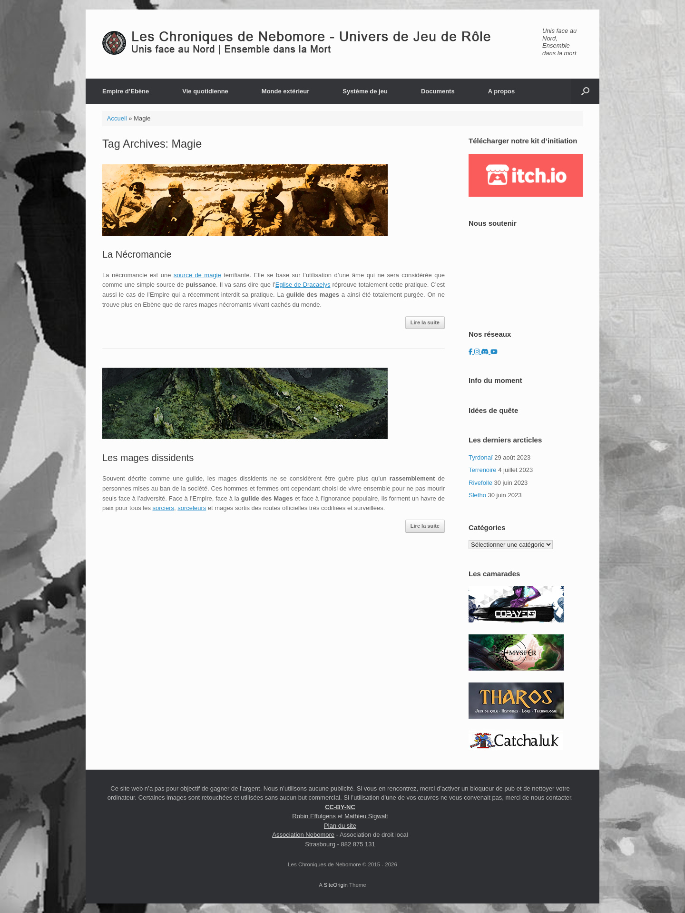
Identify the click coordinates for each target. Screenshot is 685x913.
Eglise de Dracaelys (303, 284)
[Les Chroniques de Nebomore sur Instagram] (477, 351)
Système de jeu (365, 91)
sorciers (164, 508)
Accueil (117, 118)
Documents (438, 91)
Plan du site (340, 825)
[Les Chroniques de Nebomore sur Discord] (485, 351)
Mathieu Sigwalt (366, 816)
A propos (501, 91)
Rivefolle (480, 482)
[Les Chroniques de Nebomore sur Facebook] (471, 351)
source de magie (197, 275)
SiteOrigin (335, 885)
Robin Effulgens (314, 816)
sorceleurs (191, 508)
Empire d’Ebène (125, 91)
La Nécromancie (137, 254)
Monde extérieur (285, 91)
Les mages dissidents (148, 457)
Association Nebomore (303, 834)
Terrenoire (483, 469)
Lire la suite (425, 322)
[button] (585, 91)
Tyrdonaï (481, 457)
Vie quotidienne (205, 91)
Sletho (477, 495)
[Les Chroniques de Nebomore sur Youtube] (494, 351)
